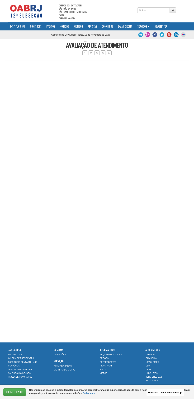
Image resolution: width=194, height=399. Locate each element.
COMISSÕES (60, 354)
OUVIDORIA (151, 358)
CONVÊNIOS (14, 366)
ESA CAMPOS (152, 381)
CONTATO (150, 354)
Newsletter (161, 26)
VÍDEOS (103, 373)
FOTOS (103, 369)
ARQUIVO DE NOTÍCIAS (111, 354)
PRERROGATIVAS (108, 362)
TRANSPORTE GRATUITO (20, 369)
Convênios (107, 26)
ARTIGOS (104, 358)
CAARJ (149, 369)
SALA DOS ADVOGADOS (19, 373)
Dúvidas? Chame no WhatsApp (165, 392)
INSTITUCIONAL (15, 354)
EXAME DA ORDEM (63, 366)
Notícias (64, 26)
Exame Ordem (125, 26)
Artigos (78, 26)
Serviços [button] (143, 26)
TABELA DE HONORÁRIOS (20, 377)
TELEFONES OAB (154, 377)
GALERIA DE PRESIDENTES (21, 358)
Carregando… (97, 201)
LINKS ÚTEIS (152, 373)
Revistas (92, 26)
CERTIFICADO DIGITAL (64, 370)
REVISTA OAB (106, 366)
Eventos (50, 26)
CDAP (148, 366)
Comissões (36, 26)
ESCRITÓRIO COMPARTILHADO (23, 362)
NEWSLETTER (152, 362)
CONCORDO (14, 392)
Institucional (19, 26)
